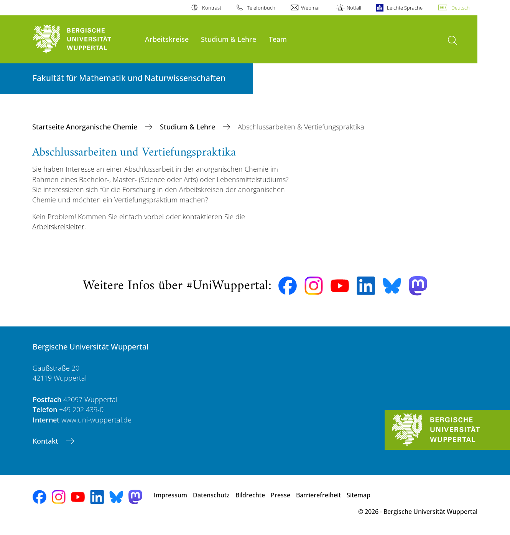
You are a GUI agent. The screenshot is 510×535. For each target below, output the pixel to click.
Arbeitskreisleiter (58, 226)
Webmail (311, 7)
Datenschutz (211, 495)
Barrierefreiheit (318, 495)
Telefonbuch (261, 7)
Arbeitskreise (167, 39)
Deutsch (460, 7)
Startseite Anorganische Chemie (85, 126)
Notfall (354, 7)
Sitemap (358, 495)
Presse (280, 495)
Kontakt (46, 441)
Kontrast (211, 7)
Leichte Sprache (405, 7)
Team (278, 39)
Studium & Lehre (228, 39)
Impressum (170, 495)
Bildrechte (250, 495)
